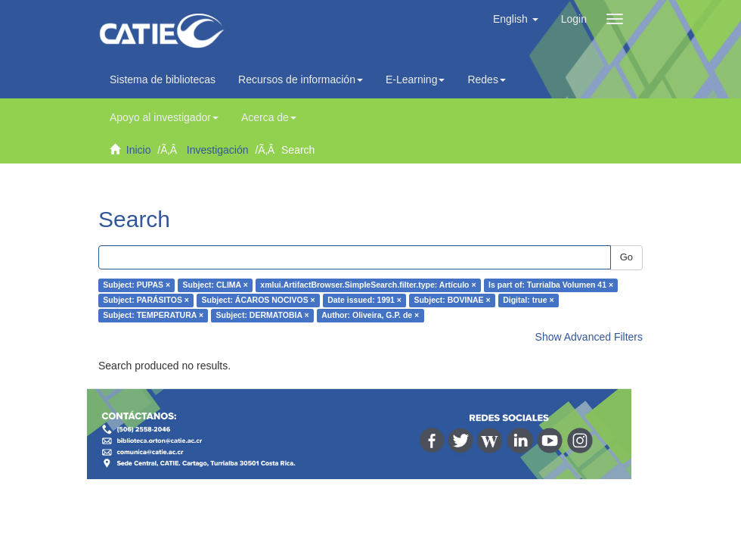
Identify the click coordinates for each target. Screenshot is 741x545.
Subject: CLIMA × (215, 285)
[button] (516, 19)
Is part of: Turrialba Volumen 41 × (550, 285)
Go (626, 257)
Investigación (218, 150)
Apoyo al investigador (164, 117)
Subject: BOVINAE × (452, 300)
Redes (486, 79)
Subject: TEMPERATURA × (153, 315)
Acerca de (268, 117)
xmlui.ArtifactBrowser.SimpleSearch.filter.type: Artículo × (368, 285)
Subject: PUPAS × (136, 285)
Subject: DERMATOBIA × (262, 315)
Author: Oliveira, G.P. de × (370, 315)
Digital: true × (528, 300)
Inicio (138, 150)
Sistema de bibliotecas (162, 79)
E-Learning (415, 79)
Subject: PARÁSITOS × (146, 300)
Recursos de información (300, 79)
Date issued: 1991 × (364, 300)
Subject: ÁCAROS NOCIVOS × (258, 300)
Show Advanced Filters (589, 337)
